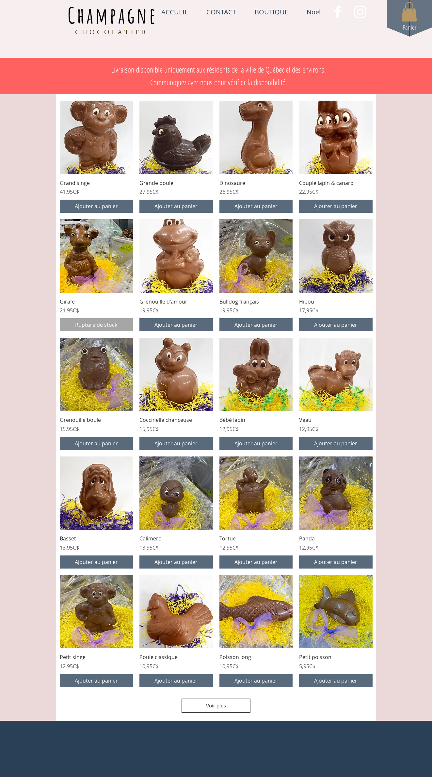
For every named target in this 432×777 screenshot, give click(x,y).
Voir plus (216, 705)
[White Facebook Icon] (337, 12)
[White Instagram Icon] (360, 12)
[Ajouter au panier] (96, 206)
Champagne (113, 15)
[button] (409, 12)
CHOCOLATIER (112, 33)
